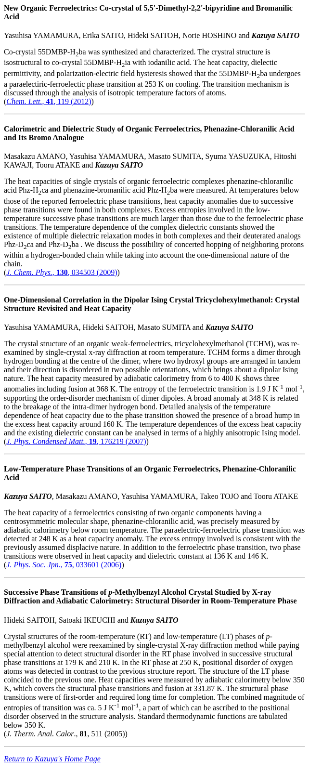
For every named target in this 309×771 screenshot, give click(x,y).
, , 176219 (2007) (76, 441)
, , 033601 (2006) (63, 565)
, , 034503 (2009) (61, 272)
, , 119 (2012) (48, 101)
